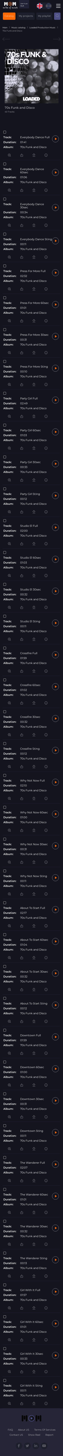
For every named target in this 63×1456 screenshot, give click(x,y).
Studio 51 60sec (30, 557)
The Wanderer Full (32, 1162)
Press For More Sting (34, 366)
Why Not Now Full (32, 780)
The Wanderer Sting (33, 1258)
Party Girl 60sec (30, 430)
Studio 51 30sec (30, 589)
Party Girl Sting (30, 494)
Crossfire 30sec (30, 717)
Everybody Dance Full (35, 137)
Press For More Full (33, 271)
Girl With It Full (30, 1290)
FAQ (10, 1429)
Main (5, 27)
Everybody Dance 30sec (32, 206)
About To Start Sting (33, 1003)
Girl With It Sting (31, 1385)
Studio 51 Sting (30, 621)
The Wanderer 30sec (34, 1226)
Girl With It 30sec (31, 1353)
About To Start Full (32, 908)
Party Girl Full (29, 398)
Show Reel (34, 1434)
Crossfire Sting (30, 748)
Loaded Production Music (42, 27)
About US (23, 1429)
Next (56, 39)
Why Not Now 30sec (34, 844)
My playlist (44, 15)
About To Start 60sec (34, 939)
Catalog (9, 15)
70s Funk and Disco (33, 147)
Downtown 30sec (32, 1099)
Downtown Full (30, 1035)
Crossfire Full (28, 653)
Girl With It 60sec (31, 1322)
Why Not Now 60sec (34, 812)
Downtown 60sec (32, 1067)
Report (49, 1434)
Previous (6, 39)
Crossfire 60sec (30, 685)
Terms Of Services (44, 1429)
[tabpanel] (31, 81)
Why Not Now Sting (33, 876)
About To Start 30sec (34, 971)
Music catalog (18, 27)
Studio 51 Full (29, 525)
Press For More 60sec (34, 303)
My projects (26, 15)
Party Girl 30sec (30, 462)
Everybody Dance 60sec (32, 171)
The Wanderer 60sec (34, 1194)
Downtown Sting (31, 1130)
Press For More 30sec (34, 334)
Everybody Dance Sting (36, 239)
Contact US (16, 1434)
